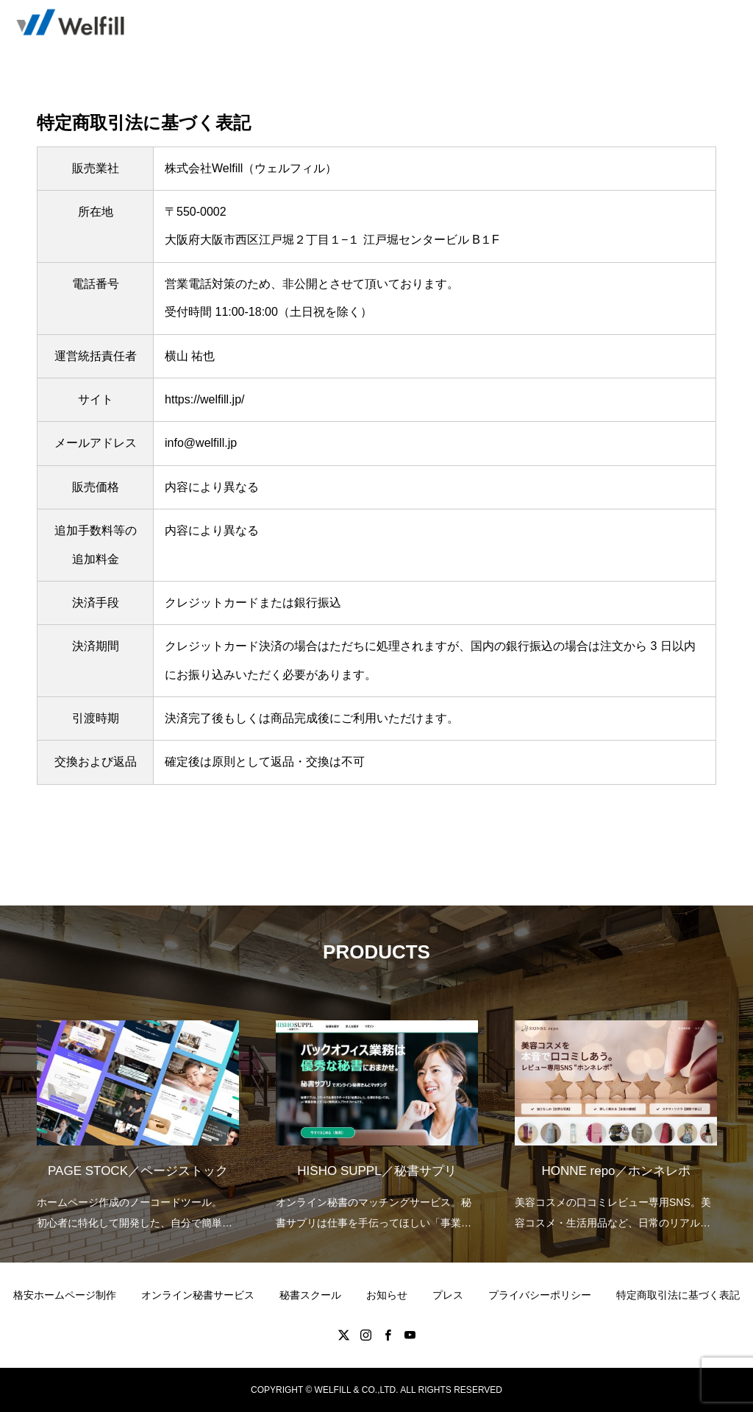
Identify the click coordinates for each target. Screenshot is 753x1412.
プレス (447, 1295)
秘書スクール (310, 1295)
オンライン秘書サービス (197, 1295)
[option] (138, 1115)
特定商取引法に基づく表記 (678, 1295)
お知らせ (386, 1295)
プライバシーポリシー (539, 1295)
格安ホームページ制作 (64, 1295)
